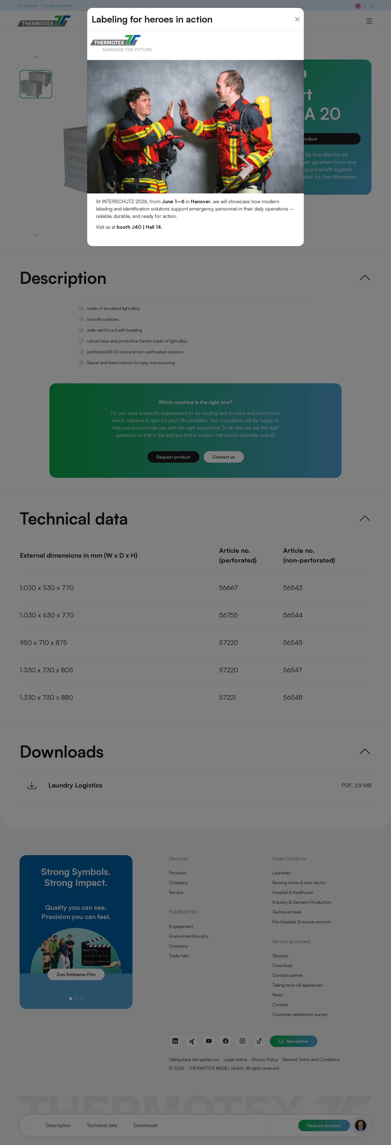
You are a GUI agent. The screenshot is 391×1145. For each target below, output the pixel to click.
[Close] (297, 13)
